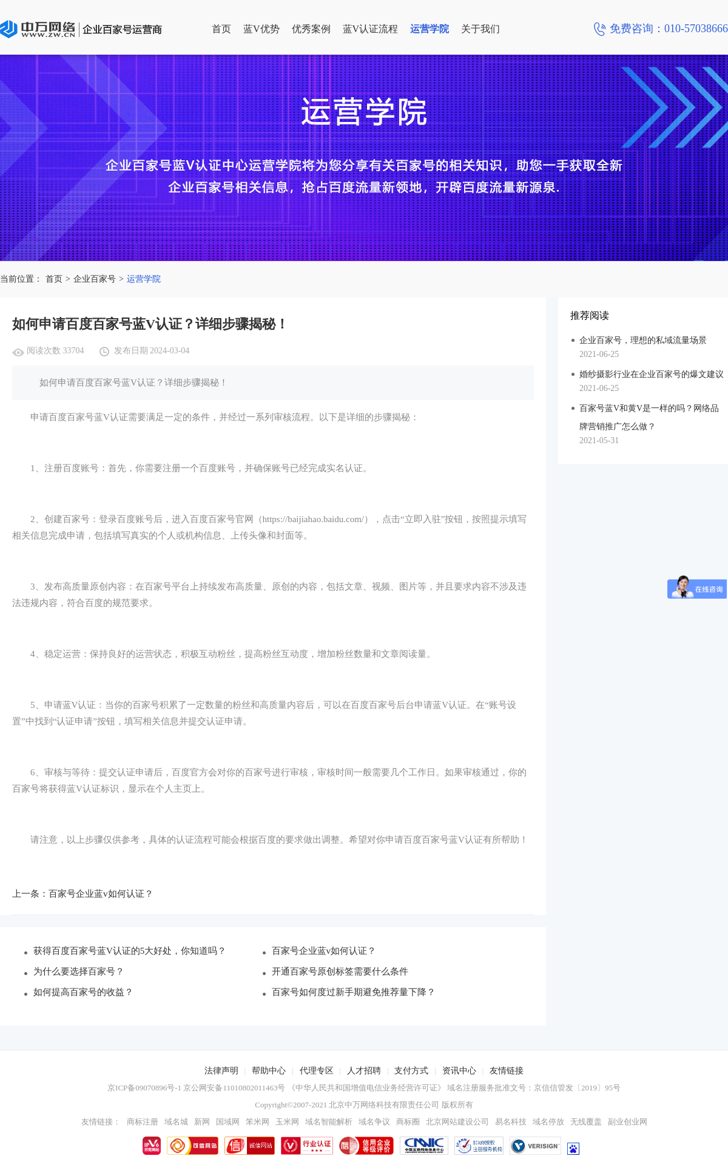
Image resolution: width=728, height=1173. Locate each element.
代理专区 (317, 1070)
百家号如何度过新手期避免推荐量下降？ (354, 992)
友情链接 (507, 1070)
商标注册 (142, 1121)
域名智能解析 (328, 1121)
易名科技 (511, 1121)
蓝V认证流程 (371, 29)
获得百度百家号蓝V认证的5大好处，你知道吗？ (129, 951)
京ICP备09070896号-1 (144, 1087)
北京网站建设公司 (457, 1121)
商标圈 (408, 1121)
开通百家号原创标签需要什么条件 (340, 971)
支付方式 (411, 1070)
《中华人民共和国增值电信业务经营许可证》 (366, 1087)
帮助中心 (269, 1070)
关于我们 (480, 29)
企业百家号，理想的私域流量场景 (643, 340)
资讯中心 (459, 1070)
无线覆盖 (586, 1121)
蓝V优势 (261, 29)
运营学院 (429, 29)
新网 (202, 1121)
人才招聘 (364, 1070)
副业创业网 (627, 1121)
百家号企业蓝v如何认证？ (324, 951)
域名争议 (374, 1121)
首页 (221, 29)
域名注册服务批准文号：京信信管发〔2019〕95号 (534, 1087)
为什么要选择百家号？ (78, 971)
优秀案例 (311, 29)
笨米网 (257, 1121)
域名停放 (548, 1121)
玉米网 (287, 1121)
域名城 (176, 1121)
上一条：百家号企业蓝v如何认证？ (82, 894)
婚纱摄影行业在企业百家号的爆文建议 (651, 374)
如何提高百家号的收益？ (83, 992)
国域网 (228, 1121)
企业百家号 (94, 279)
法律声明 (221, 1070)
